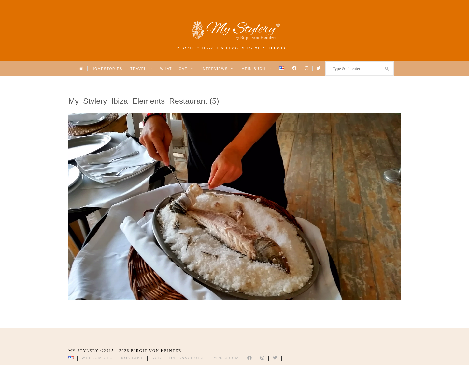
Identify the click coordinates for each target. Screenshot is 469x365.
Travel (141, 69)
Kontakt (132, 358)
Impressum (225, 358)
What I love (176, 69)
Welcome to (97, 358)
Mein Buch (256, 69)
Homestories (107, 69)
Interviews (217, 69)
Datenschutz (186, 358)
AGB (156, 358)
